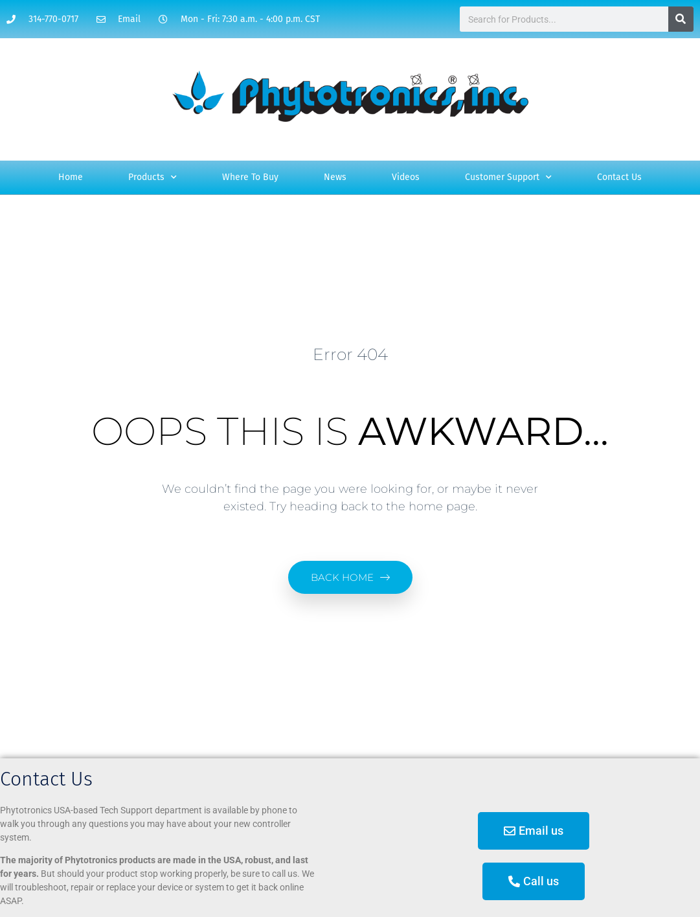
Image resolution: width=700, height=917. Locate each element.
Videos (406, 177)
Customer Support (508, 177)
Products (152, 177)
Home (70, 177)
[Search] (681, 19)
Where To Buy (250, 177)
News (335, 177)
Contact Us (619, 177)
